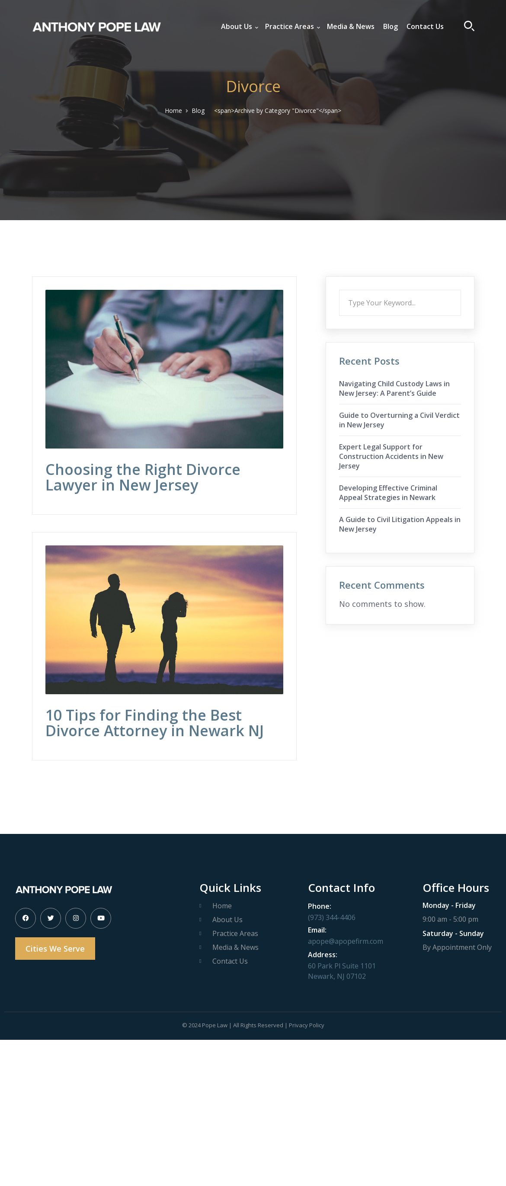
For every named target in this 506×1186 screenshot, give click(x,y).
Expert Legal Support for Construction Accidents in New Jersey (391, 456)
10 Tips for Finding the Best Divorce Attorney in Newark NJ (154, 722)
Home (173, 110)
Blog (198, 110)
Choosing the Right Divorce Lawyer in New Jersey (142, 477)
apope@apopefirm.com (345, 941)
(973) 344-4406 (331, 917)
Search (461, 290)
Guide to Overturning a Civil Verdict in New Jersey (399, 420)
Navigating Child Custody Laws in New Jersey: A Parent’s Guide (394, 388)
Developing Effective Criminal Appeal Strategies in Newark (388, 492)
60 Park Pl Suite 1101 (342, 966)
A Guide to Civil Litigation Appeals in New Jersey (400, 524)
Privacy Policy (306, 1025)
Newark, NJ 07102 (337, 976)
